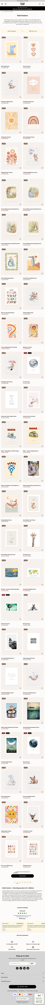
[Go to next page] (30, 882)
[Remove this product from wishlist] (20, 61)
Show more (22, 876)
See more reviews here (22, 935)
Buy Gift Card (22, 986)
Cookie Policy (22, 990)
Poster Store (25, 1001)
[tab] (39, 4)
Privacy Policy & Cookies (32, 990)
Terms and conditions (12, 990)
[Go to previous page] (15, 882)
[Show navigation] (2, 4)
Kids (12, 11)
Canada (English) (22, 998)
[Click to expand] (22, 973)
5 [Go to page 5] (27, 882)
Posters (7, 11)
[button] (39, 998)
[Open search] (5, 4)
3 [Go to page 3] (22, 882)
